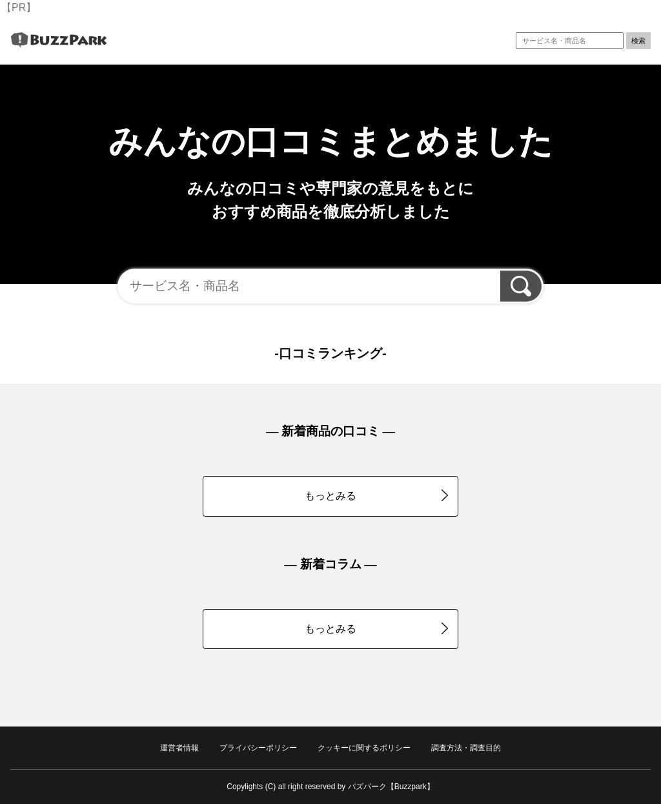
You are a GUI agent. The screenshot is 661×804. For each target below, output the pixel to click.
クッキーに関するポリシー (364, 747)
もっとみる (376, 495)
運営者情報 (179, 747)
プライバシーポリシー (258, 747)
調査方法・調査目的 (466, 747)
